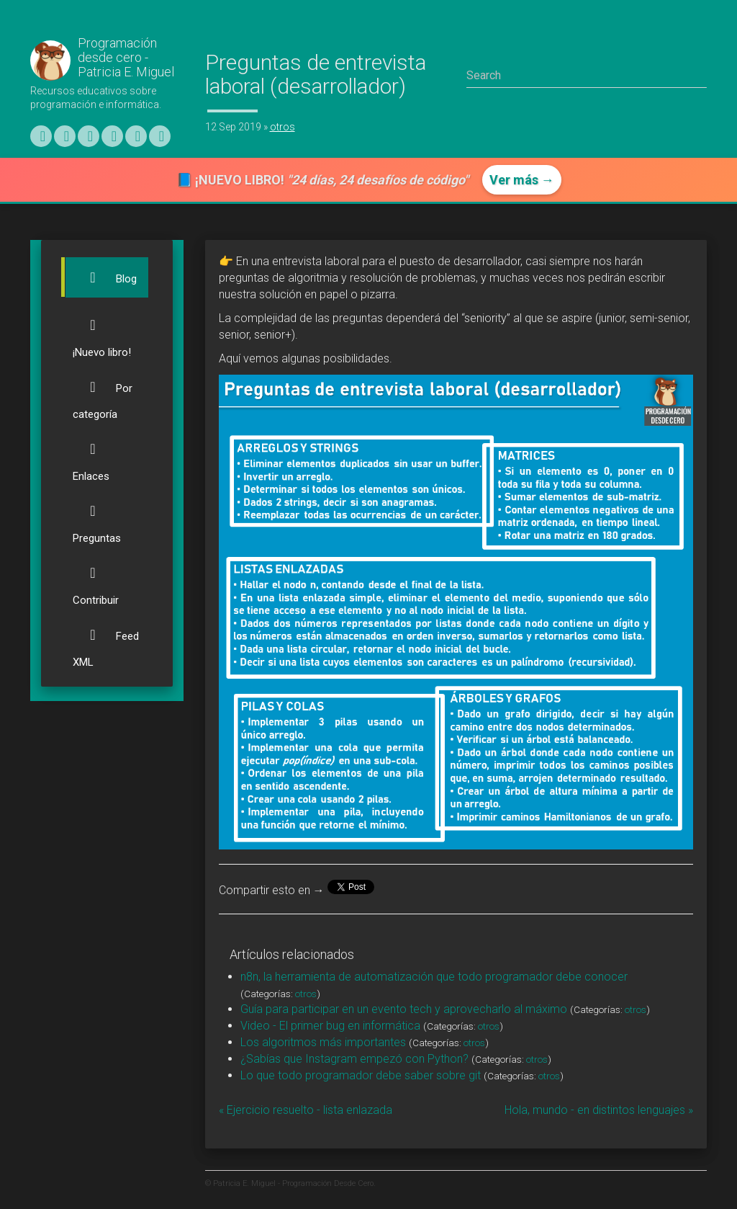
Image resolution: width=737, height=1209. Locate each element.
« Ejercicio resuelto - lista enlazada (305, 1110)
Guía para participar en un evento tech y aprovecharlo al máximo (403, 1009)
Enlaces (93, 456)
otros (282, 127)
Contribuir (96, 580)
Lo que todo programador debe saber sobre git (360, 1075)
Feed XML (106, 642)
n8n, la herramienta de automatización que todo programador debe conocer (434, 976)
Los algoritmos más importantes (323, 1042)
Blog (105, 277)
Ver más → (521, 179)
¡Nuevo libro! (102, 332)
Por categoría (102, 394)
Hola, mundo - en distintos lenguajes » (599, 1110)
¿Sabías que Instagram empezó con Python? (354, 1059)
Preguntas (97, 518)
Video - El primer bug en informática (330, 1025)
